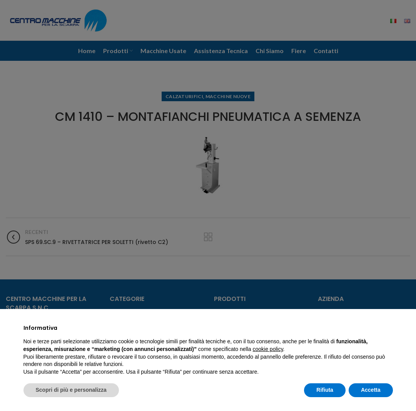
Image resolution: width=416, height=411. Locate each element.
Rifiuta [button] (324, 390)
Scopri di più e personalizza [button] (71, 390)
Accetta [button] (371, 390)
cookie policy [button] (267, 349)
